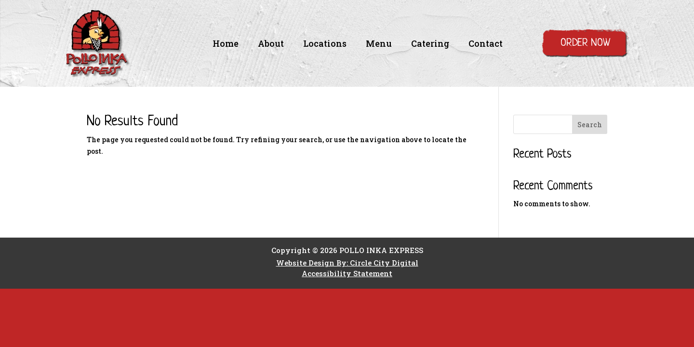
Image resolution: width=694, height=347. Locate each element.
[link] (98, 74)
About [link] (271, 44)
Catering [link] (430, 44)
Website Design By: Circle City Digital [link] (347, 262)
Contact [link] (485, 44)
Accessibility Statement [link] (347, 273)
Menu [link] (379, 44)
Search (589, 124)
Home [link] (226, 44)
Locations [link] (325, 44)
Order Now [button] (585, 43)
